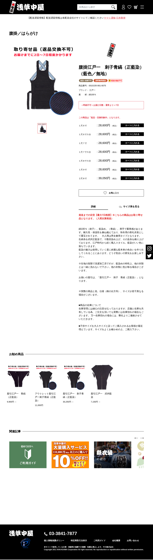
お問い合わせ (133, 541)
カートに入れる (132, 125)
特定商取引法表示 (79, 541)
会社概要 (116, 541)
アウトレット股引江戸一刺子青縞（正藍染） (45, 397)
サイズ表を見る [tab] (129, 207)
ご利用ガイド (99, 541)
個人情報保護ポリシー (54, 541)
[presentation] (136, 438)
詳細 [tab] (93, 207)
